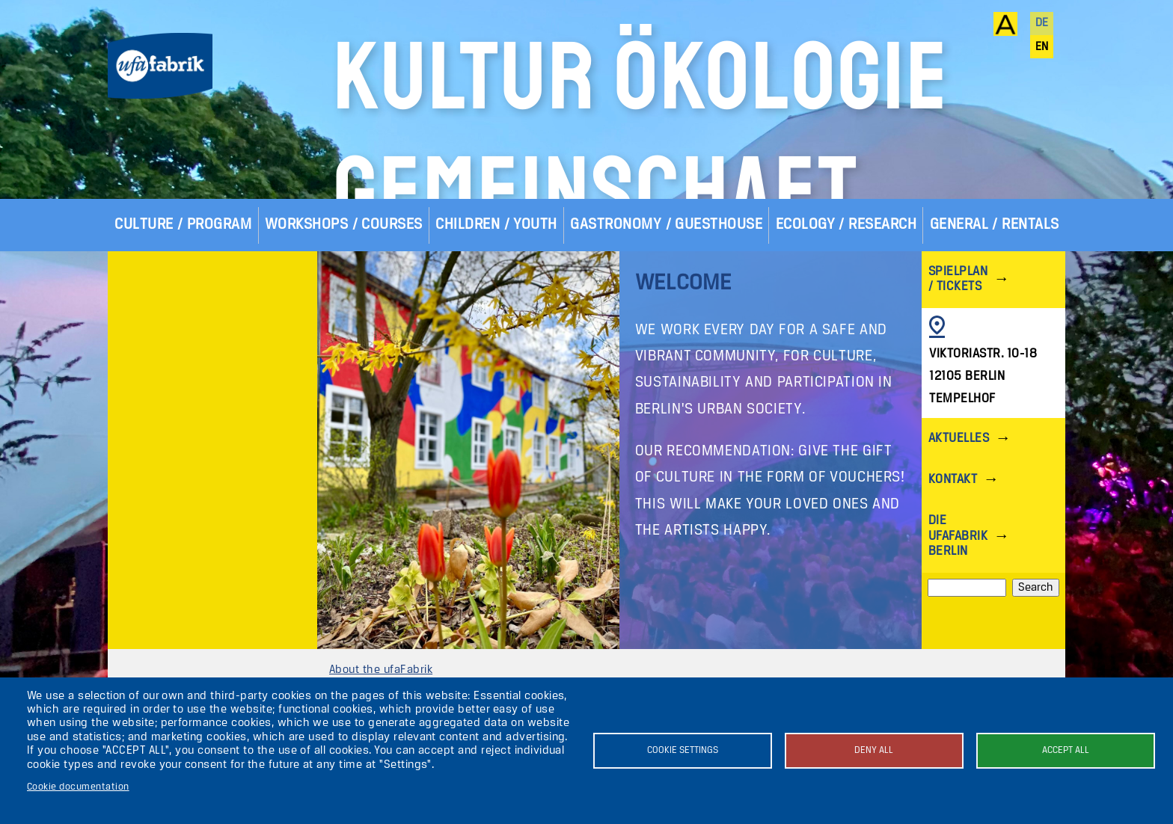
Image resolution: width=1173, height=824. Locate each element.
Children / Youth (496, 319)
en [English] (1042, 47)
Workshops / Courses (344, 319)
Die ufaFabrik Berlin (957, 630)
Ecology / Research (846, 319)
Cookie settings (682, 750)
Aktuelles (958, 532)
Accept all (1065, 750)
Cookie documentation (78, 787)
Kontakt (952, 574)
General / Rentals (994, 319)
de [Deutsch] (1042, 23)
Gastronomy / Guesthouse (666, 319)
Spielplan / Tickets (957, 373)
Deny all (873, 750)
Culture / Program (182, 319)
